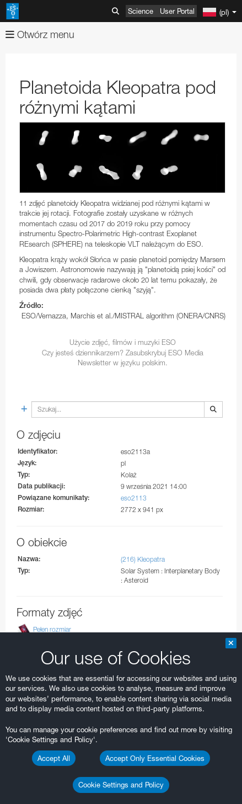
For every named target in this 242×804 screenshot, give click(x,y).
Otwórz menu (40, 34)
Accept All (53, 758)
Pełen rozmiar (52, 629)
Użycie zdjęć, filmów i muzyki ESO (122, 342)
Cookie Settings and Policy (121, 784)
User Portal (177, 11)
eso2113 (134, 498)
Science (140, 11)
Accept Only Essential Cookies (155, 758)
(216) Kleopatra (143, 559)
